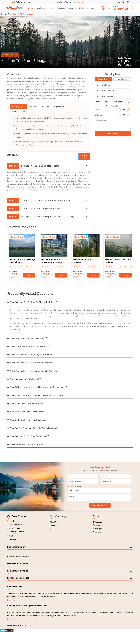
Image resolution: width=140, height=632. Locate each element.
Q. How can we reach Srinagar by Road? (25, 444)
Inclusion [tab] (33, 106)
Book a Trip (29, 275)
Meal (28, 266)
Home (30, 8)
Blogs (81, 8)
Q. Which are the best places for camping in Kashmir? (32, 371)
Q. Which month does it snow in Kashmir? (26, 338)
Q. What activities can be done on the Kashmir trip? (31, 302)
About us (72, 8)
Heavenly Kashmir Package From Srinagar (22, 260)
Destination (41, 8)
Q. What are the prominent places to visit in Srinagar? (32, 428)
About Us (53, 522)
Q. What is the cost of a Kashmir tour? (25, 403)
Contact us (54, 525)
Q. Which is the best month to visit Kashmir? (27, 346)
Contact (90, 8)
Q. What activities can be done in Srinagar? (27, 436)
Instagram (98, 528)
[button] (8, 37)
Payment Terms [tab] (60, 106)
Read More (11, 600)
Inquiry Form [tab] (103, 79)
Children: (98, 115)
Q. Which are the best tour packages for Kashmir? (30, 354)
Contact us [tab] (122, 79)
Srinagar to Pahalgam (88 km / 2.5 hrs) (34, 208)
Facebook (98, 522)
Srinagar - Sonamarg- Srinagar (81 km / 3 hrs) (38, 200)
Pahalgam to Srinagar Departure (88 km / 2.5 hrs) (40, 216)
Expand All (84, 156)
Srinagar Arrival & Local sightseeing (33, 166)
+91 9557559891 (120, 9)
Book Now (80, 2)
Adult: (97, 110)
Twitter (97, 525)
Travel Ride (26, 625)
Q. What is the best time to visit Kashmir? (26, 420)
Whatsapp (14, 539)
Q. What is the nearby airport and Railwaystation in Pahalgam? (36, 387)
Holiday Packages (57, 8)
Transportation (16, 266)
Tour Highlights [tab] (18, 106)
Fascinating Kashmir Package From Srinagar (52, 260)
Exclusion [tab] (45, 106)
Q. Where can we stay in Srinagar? (23, 379)
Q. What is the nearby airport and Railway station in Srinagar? (36, 395)
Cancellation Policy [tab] (19, 111)
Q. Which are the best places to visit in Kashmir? (29, 362)
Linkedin (97, 532)
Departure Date (101, 102)
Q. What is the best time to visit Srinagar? (26, 411)
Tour (9, 14)
